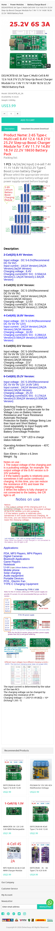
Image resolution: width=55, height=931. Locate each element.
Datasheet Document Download (35, 128)
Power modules (17, 4)
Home (4, 4)
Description (9, 128)
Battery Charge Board (36, 4)
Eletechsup (26, 927)
